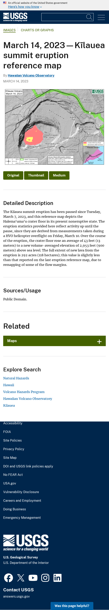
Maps (12, 341)
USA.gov (9, 483)
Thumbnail (36, 175)
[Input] (67, 17)
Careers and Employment (22, 501)
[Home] (15, 20)
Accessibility (12, 423)
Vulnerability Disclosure (21, 492)
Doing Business (14, 509)
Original (13, 175)
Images (9, 30)
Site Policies (12, 440)
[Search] (90, 17)
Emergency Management (22, 518)
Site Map (10, 458)
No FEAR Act (13, 475)
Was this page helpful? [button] (72, 606)
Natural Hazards (16, 378)
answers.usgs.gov (16, 596)
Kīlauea (9, 405)
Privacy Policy (13, 449)
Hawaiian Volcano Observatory (31, 75)
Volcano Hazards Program (24, 392)
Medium (59, 175)
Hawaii (8, 385)
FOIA (7, 432)
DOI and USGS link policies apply (28, 466)
